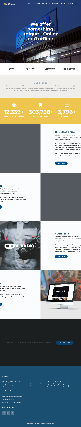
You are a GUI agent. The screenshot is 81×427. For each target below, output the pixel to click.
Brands (44, 3)
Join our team (64, 342)
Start (29, 3)
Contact (70, 3)
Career (62, 3)
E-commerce (53, 3)
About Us (37, 3)
